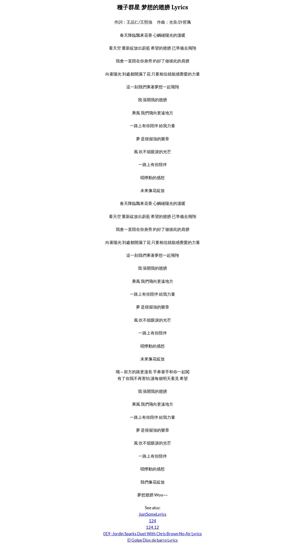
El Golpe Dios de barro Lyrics (152, 540)
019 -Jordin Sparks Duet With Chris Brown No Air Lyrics (152, 533)
